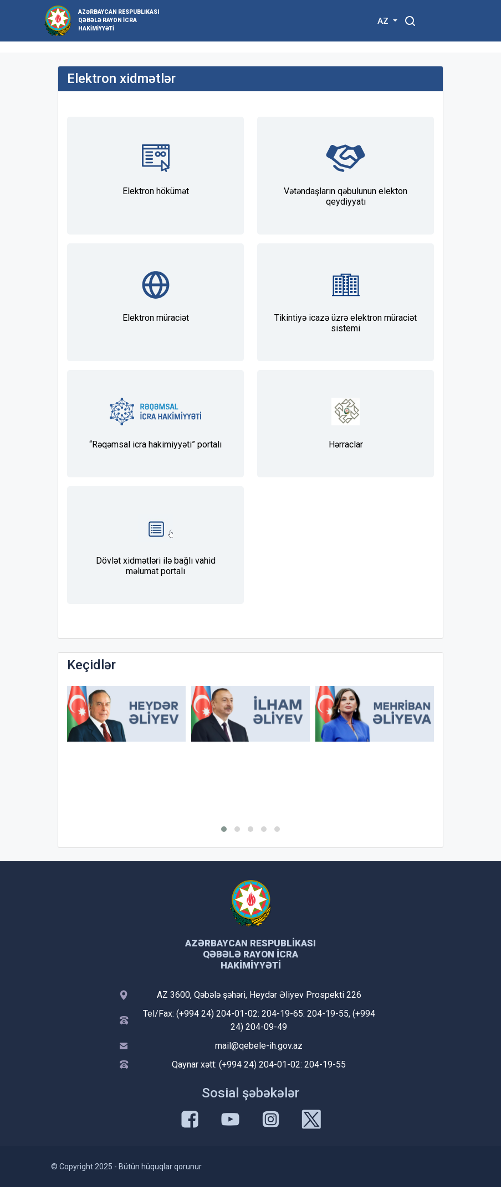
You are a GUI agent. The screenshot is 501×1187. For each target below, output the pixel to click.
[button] (224, 829)
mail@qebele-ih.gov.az (259, 1045)
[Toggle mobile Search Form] (410, 19)
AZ (384, 21)
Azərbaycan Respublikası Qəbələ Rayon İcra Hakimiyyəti (118, 20)
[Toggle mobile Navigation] (437, 20)
